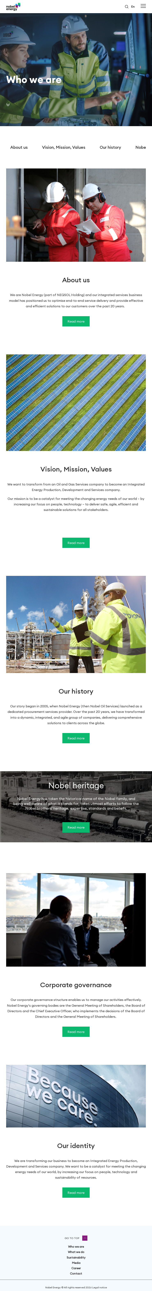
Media (76, 1263)
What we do (76, 1252)
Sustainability (76, 1257)
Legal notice (99, 1287)
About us (19, 147)
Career (76, 1268)
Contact (76, 1273)
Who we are (76, 1246)
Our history (110, 147)
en (133, 6)
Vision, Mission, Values (63, 147)
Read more (76, 321)
